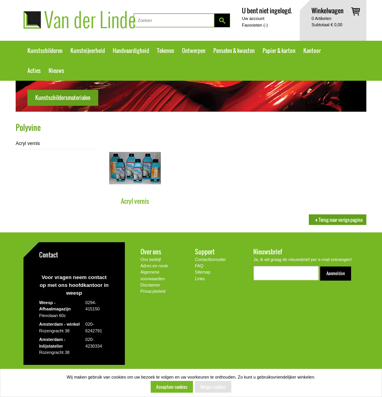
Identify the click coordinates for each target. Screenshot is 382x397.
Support (204, 251)
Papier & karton (279, 50)
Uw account (253, 18)
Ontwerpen (193, 50)
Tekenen (165, 50)
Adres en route (154, 265)
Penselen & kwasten (234, 50)
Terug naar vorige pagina (337, 219)
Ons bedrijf (151, 259)
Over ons (151, 251)
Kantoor (312, 50)
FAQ (199, 265)
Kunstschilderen (45, 50)
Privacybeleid (153, 291)
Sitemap (203, 272)
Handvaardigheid (131, 50)
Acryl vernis (135, 200)
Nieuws (56, 70)
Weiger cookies (213, 387)
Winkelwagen (328, 10)
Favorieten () (255, 25)
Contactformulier (210, 259)
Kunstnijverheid (87, 50)
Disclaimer (150, 285)
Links (200, 278)
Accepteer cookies (171, 387)
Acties (34, 70)
